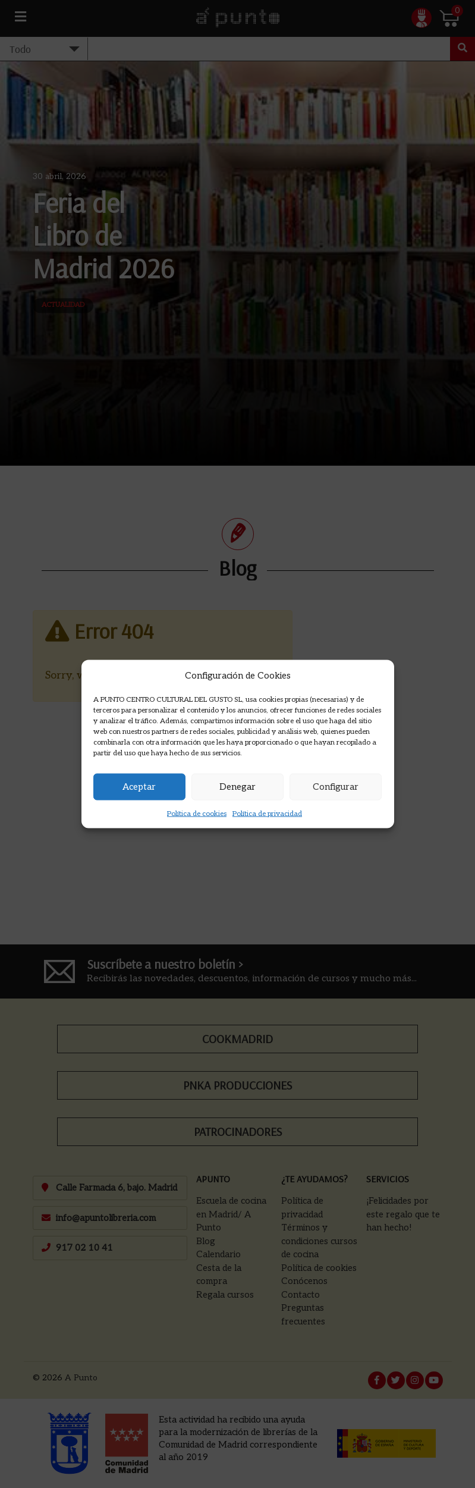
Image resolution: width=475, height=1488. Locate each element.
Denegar (237, 786)
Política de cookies (197, 813)
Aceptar (139, 786)
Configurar (335, 786)
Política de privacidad (267, 813)
